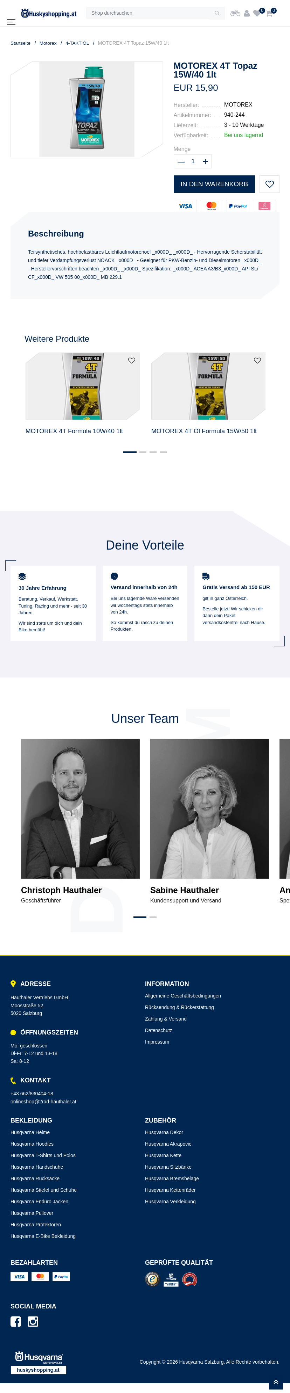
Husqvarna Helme (30, 1142)
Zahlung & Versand (166, 1028)
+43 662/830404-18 (32, 1103)
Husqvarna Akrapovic (168, 1153)
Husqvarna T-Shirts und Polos (43, 1165)
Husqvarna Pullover (32, 1223)
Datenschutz (158, 1040)
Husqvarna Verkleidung (170, 1211)
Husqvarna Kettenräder (170, 1200)
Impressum (157, 1051)
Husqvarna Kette (163, 1165)
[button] (126, 462)
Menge (182, 149)
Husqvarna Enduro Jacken (39, 1211)
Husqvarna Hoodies (32, 1153)
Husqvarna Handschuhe (37, 1177)
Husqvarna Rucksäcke (35, 1188)
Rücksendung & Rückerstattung (179, 1017)
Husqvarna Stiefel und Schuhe (44, 1200)
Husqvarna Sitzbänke (168, 1177)
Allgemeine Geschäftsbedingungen (183, 1005)
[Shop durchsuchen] (147, 13)
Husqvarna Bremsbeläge (172, 1188)
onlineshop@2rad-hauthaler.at (43, 1111)
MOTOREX (238, 105)
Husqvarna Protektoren (36, 1234)
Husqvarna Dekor (164, 1142)
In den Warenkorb (214, 184)
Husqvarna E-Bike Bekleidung (43, 1246)
